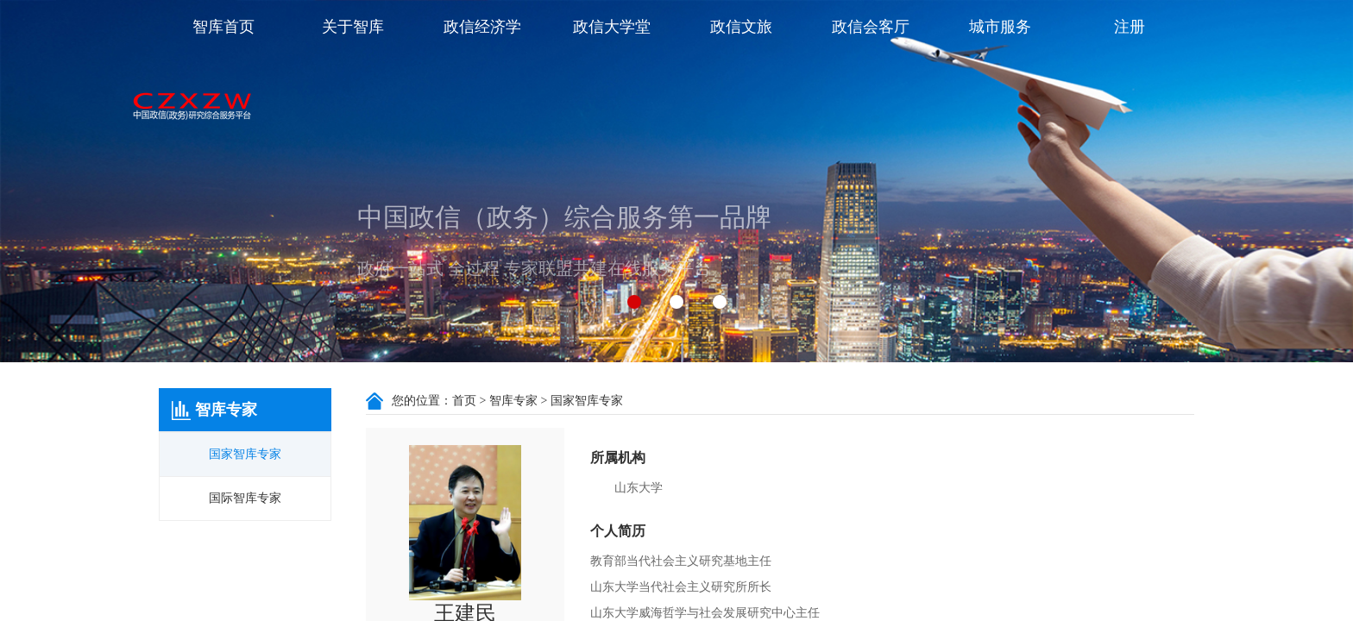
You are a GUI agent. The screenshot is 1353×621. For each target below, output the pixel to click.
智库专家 (513, 400)
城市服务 (1000, 26)
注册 (1129, 26)
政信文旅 (741, 26)
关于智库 (353, 26)
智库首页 (223, 26)
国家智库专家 (245, 454)
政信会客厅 (870, 26)
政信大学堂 (612, 26)
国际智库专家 (245, 498)
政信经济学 (482, 26)
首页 (464, 400)
